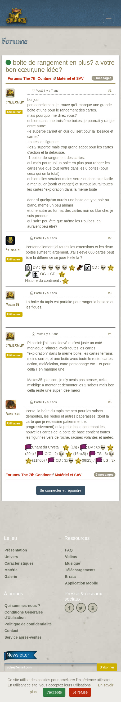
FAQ (69, 550)
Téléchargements (80, 570)
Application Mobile (81, 583)
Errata (70, 576)
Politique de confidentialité (28, 624)
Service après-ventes (23, 637)
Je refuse (80, 692)
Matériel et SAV (70, 78)
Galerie (11, 576)
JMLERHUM (15, 103)
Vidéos (71, 557)
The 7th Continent (39, 78)
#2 (109, 238)
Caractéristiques (19, 563)
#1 (109, 90)
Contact (11, 631)
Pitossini (13, 250)
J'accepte (54, 692)
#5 (109, 402)
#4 (109, 333)
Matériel (12, 570)
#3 (109, 292)
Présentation (16, 550)
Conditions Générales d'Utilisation (24, 615)
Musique (72, 563)
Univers (11, 557)
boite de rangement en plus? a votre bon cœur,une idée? (60, 66)
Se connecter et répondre (61, 490)
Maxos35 (12, 305)
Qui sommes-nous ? (22, 605)
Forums (14, 78)
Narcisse (13, 414)
